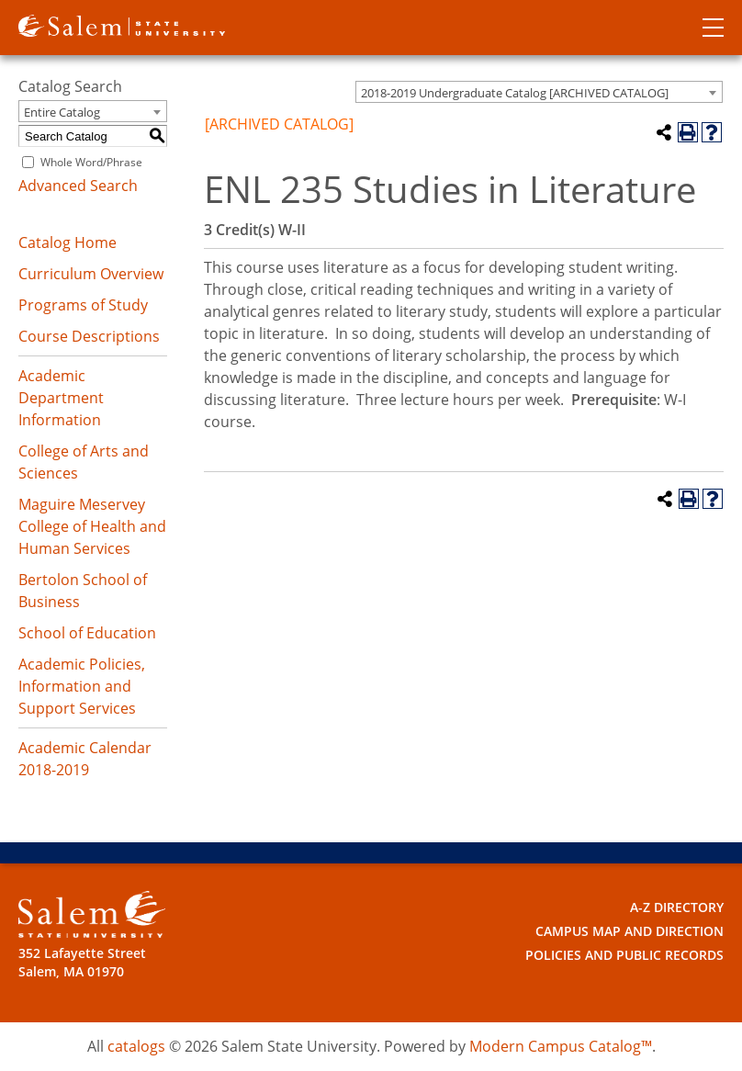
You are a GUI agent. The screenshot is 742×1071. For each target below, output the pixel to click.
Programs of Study (83, 305)
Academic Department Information (61, 398)
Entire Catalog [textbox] (62, 112)
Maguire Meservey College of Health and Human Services (92, 526)
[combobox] (539, 92)
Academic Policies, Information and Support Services (81, 686)
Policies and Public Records (624, 955)
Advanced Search (78, 185)
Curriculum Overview (90, 274)
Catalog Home (67, 242)
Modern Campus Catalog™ (560, 1046)
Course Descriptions (89, 336)
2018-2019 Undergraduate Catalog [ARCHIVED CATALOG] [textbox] (515, 93)
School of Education (87, 633)
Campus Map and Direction (629, 931)
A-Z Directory (677, 907)
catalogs (136, 1046)
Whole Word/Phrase (91, 162)
